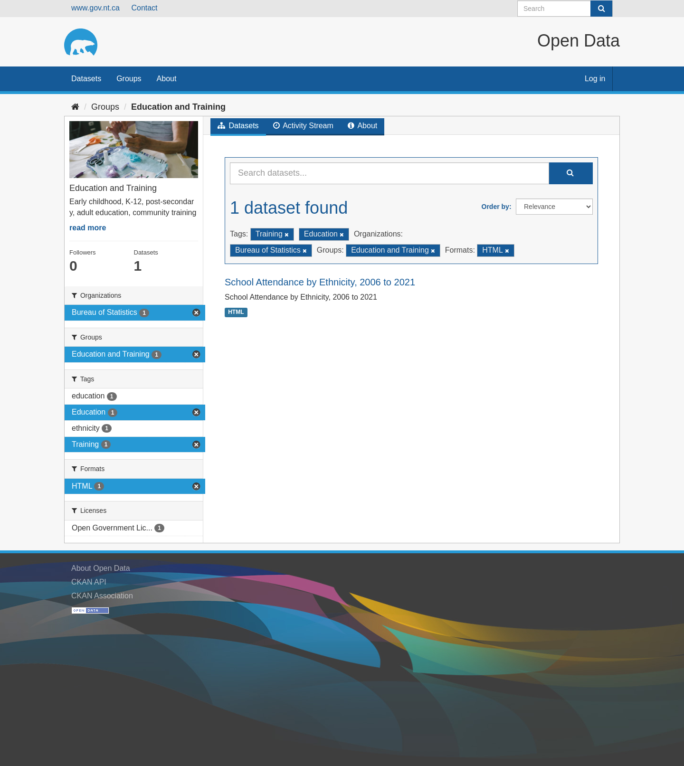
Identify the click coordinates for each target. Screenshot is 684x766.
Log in (595, 79)
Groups (128, 79)
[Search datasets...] (389, 173)
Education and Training (178, 107)
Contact (144, 8)
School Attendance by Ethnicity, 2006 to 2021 (320, 282)
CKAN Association (102, 596)
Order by (495, 206)
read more (87, 228)
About (167, 79)
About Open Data (100, 568)
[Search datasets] (565, 8)
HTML (236, 312)
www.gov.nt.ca (95, 8)
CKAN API (88, 582)
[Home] (75, 107)
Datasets (86, 79)
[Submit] (601, 8)
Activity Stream (303, 126)
